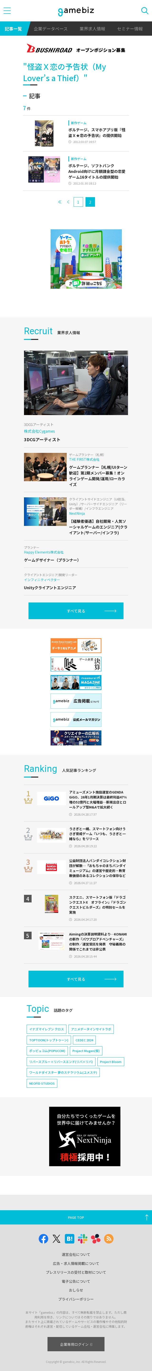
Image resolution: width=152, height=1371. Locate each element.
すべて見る (76, 611)
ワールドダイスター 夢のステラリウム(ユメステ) (63, 1072)
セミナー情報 (130, 28)
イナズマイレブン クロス (46, 1029)
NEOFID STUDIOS (42, 1083)
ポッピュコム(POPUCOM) (47, 1050)
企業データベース (51, 28)
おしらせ (76, 1290)
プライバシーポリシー (76, 1299)
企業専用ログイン (76, 1344)
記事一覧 (13, 28)
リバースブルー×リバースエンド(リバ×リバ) (61, 1061)
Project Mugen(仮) (86, 1050)
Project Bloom (111, 1061)
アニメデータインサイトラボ (91, 1029)
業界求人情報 (92, 28)
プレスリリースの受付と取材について (76, 1272)
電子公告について (76, 1281)
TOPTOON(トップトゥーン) (48, 1040)
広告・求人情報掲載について (76, 1263)
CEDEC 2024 (84, 1040)
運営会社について (76, 1254)
